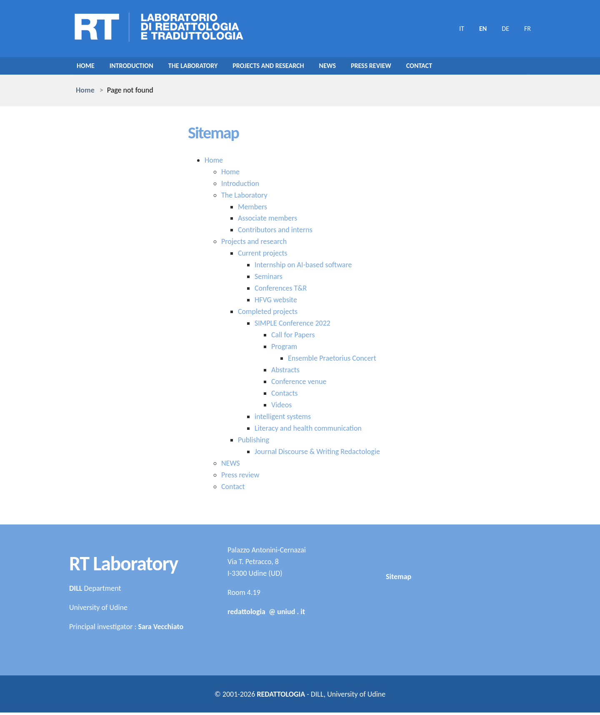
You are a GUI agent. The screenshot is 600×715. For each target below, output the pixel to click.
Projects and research (287, 67)
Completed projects (268, 314)
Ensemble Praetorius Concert (332, 360)
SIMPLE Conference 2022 (292, 325)
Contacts (284, 395)
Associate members (267, 220)
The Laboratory (203, 67)
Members (252, 208)
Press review (398, 67)
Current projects (263, 255)
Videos (281, 407)
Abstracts (285, 372)
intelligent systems (283, 419)
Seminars (268, 278)
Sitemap (398, 628)
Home (87, 67)
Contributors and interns (275, 232)
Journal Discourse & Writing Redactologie (317, 454)
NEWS (351, 67)
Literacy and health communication (308, 430)
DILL (75, 590)
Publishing (253, 442)
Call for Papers (293, 337)
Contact (450, 67)
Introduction (136, 67)
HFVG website (276, 302)
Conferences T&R (281, 290)
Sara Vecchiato (160, 629)
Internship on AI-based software (303, 267)
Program (284, 349)
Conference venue (298, 384)
